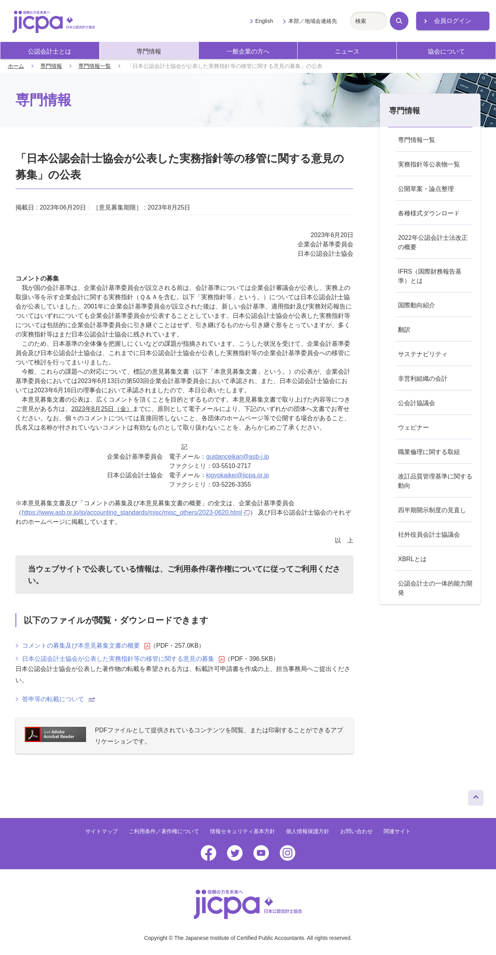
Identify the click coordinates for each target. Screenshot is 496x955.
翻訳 (404, 329)
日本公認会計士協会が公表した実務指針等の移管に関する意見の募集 (123, 658)
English (264, 21)
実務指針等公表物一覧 (429, 164)
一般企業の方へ (248, 51)
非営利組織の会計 (423, 378)
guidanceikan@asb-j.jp (237, 456)
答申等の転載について (58, 699)
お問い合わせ (356, 831)
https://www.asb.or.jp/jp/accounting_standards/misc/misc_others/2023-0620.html (136, 512)
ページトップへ (476, 796)
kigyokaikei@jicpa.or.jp (237, 475)
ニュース (347, 51)
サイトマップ (101, 831)
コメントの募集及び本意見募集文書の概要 (86, 645)
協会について (446, 51)
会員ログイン (452, 20)
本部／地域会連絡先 (312, 21)
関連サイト (397, 831)
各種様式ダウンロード (429, 213)
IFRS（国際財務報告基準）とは (430, 276)
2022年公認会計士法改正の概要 (433, 242)
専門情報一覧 (94, 66)
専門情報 (148, 51)
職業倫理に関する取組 (429, 452)
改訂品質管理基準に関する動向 (435, 481)
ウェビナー (413, 427)
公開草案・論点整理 (426, 188)
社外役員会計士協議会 (429, 534)
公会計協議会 (416, 403)
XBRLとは (412, 559)
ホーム (16, 66)
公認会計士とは (49, 51)
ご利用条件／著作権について (164, 831)
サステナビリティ (423, 354)
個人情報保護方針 (307, 831)
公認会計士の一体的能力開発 (435, 588)
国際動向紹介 (416, 305)
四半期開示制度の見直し (432, 510)
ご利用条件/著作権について (215, 569)
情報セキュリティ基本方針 (242, 831)
